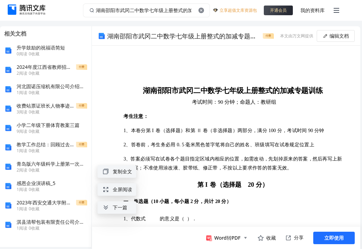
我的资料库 (312, 10)
